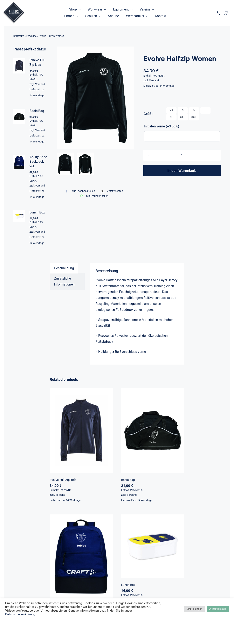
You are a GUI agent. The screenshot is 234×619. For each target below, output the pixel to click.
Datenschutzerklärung (20, 614)
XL (171, 117)
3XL (194, 117)
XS (171, 110)
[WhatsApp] (93, 196)
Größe (148, 114)
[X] (111, 191)
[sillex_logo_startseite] (14, 4)
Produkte (31, 36)
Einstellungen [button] (194, 608)
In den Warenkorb (181, 170)
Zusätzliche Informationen (64, 282)
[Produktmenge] (182, 155)
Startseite (18, 36)
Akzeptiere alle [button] (217, 608)
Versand (154, 80)
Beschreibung (64, 268)
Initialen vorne (161, 126)
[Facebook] (79, 191)
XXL (182, 117)
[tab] (64, 268)
